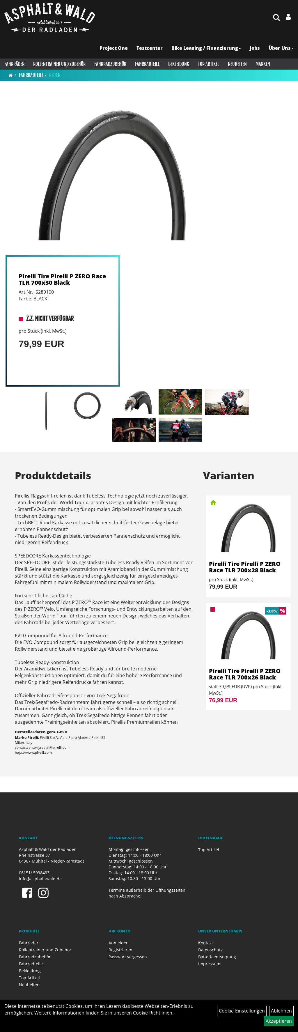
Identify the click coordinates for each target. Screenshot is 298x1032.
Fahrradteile (147, 64)
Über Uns (281, 48)
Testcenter (149, 48)
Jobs (255, 48)
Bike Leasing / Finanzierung (206, 48)
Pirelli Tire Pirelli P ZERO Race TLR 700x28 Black (245, 567)
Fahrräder (14, 64)
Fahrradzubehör (110, 64)
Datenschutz (210, 950)
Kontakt (205, 943)
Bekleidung (178, 64)
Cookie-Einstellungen (242, 1011)
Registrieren (120, 950)
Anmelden (119, 943)
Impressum (209, 963)
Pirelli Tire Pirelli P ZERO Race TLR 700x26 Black (245, 674)
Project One (114, 48)
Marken (263, 64)
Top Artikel (208, 64)
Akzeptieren (279, 1021)
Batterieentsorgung (217, 957)
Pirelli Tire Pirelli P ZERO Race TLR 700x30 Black (62, 279)
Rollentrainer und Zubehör (59, 64)
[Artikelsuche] (276, 18)
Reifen (55, 75)
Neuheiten (237, 64)
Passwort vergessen (128, 957)
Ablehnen (281, 1011)
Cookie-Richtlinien (152, 1013)
